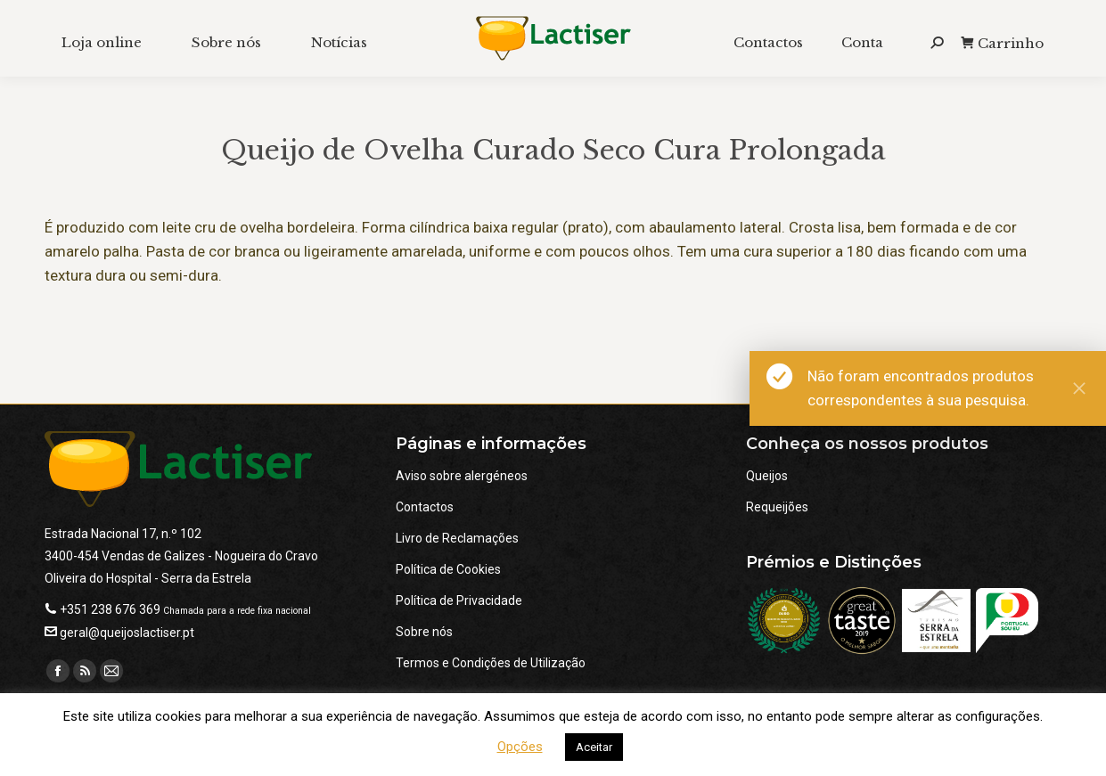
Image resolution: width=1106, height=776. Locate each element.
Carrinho (1002, 43)
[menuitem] (101, 42)
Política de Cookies (448, 569)
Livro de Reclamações (457, 538)
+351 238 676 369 (110, 609)
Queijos (767, 476)
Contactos (425, 507)
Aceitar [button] (594, 747)
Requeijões (777, 507)
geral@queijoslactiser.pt (127, 632)
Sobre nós (424, 632)
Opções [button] (520, 747)
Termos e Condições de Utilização (491, 663)
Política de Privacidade (459, 600)
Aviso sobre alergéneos (462, 476)
